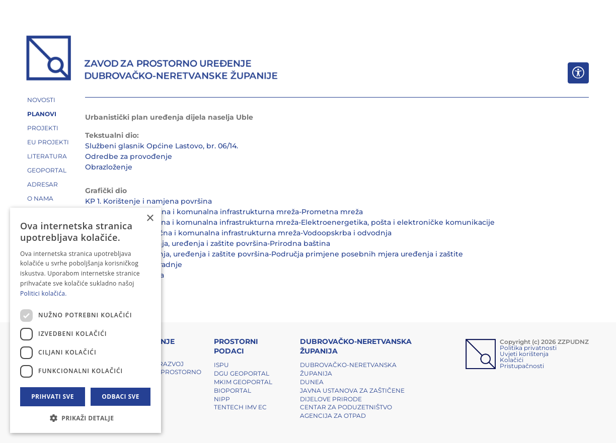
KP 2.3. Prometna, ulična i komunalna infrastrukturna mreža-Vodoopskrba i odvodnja (238, 232)
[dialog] (85, 320)
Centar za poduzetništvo (346, 407)
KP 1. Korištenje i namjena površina (148, 201)
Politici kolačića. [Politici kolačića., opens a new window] (43, 293)
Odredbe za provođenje (128, 156)
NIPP (222, 399)
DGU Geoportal (241, 373)
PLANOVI (41, 114)
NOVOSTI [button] (41, 100)
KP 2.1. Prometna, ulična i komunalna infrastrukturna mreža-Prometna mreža (224, 211)
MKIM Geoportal (243, 382)
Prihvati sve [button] (52, 396)
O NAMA (40, 198)
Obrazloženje (108, 166)
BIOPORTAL (232, 390)
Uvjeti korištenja (524, 354)
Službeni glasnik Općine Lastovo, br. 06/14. (161, 145)
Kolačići (511, 360)
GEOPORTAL (46, 170)
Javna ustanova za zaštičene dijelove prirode (352, 395)
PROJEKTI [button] (42, 128)
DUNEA (312, 382)
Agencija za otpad (333, 415)
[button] (85, 418)
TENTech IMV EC (240, 407)
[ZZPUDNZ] (152, 59)
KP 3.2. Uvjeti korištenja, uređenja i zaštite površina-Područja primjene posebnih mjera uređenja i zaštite (274, 253)
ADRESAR (42, 184)
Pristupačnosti (522, 366)
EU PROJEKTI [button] (48, 142)
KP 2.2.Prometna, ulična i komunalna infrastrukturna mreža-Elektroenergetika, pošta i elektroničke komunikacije (290, 222)
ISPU (221, 365)
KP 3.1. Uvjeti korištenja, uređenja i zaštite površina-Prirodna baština (207, 243)
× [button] (149, 218)
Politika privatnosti (528, 347)
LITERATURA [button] (47, 156)
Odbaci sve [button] (120, 396)
